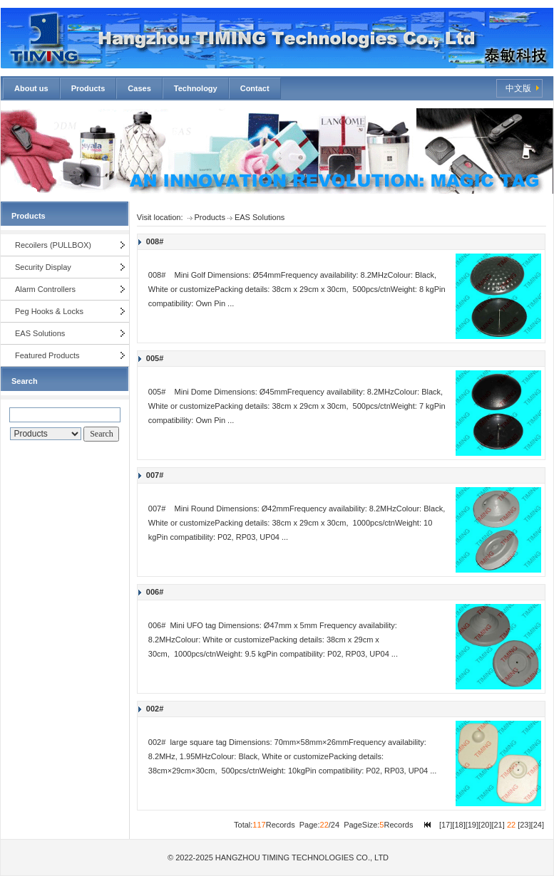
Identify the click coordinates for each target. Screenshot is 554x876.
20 (485, 824)
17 (445, 824)
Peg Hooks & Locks (49, 311)
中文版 (518, 88)
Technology (195, 88)
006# (154, 592)
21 (498, 824)
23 (524, 824)
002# (154, 708)
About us (31, 88)
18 (458, 824)
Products (88, 88)
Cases (139, 88)
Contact (255, 88)
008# (154, 241)
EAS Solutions (40, 333)
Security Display (43, 267)
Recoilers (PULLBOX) (53, 245)
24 (537, 824)
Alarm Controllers (45, 289)
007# (154, 475)
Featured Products (47, 355)
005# (154, 358)
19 (472, 824)
